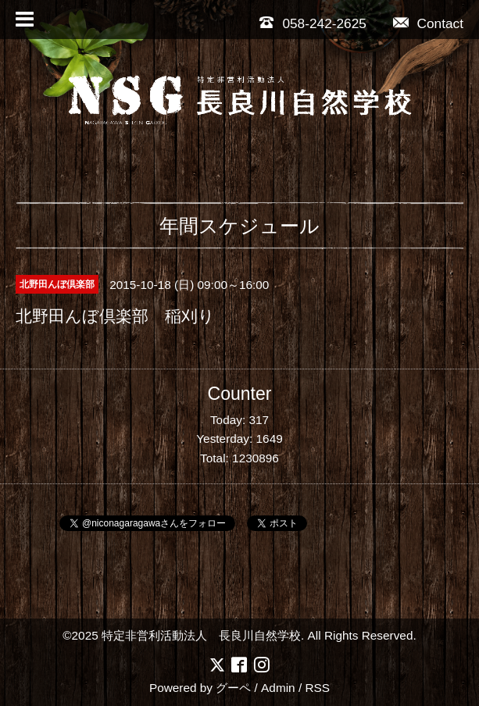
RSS (317, 687)
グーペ (233, 687)
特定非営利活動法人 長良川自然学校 (201, 635)
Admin (278, 687)
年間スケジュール (239, 226)
